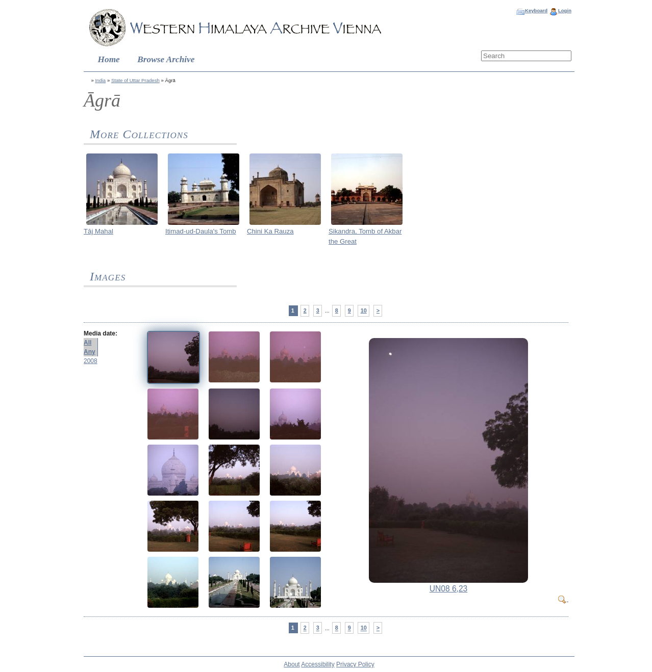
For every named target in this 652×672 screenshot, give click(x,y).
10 (364, 310)
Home (109, 59)
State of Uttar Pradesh (135, 80)
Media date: (100, 333)
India (100, 80)
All (87, 342)
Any (89, 351)
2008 (90, 361)
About (291, 664)
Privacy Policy (355, 664)
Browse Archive (165, 59)
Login (564, 10)
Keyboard (536, 10)
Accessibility (317, 664)
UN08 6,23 (449, 588)
